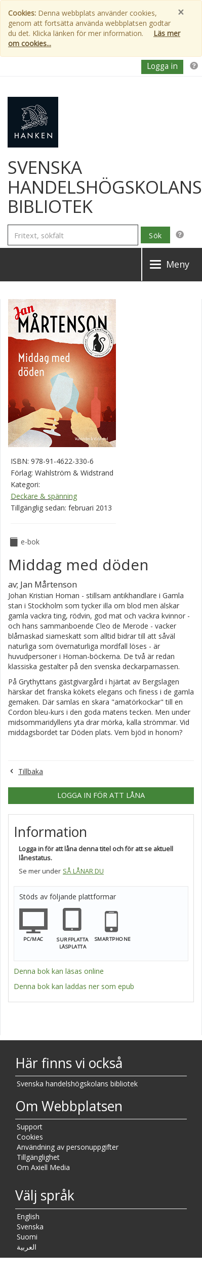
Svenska (30, 1226)
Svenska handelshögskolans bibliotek (77, 1083)
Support (30, 1126)
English (28, 1216)
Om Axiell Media (43, 1167)
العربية (26, 1247)
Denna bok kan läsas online (59, 971)
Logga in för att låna (101, 795)
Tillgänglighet (38, 1157)
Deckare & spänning (44, 496)
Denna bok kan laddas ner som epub (74, 986)
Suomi (27, 1237)
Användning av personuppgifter (67, 1147)
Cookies (30, 1137)
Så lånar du (83, 871)
